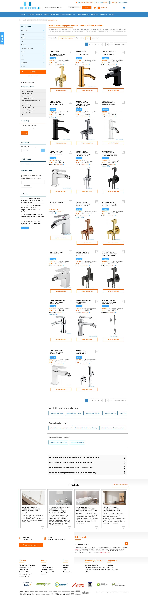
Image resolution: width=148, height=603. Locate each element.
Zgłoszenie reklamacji (91, 553)
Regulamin (77, 537)
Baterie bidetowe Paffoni (74, 401)
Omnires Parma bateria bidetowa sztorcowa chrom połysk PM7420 (56, 150)
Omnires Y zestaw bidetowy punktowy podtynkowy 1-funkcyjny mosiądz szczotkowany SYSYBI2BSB (109, 199)
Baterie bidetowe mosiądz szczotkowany (112, 416)
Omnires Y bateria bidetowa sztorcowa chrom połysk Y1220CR (108, 100)
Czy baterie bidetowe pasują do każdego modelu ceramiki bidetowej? (72, 461)
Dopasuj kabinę (24, 564)
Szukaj (28, 72)
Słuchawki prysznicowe (28, 110)
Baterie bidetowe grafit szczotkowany (61, 416)
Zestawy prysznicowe (28, 98)
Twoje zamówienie (112, 558)
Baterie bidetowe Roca (56, 401)
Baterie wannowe (27, 93)
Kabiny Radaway (83, 15)
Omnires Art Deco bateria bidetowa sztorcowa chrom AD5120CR (57, 296)
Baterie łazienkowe (27, 82)
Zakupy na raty (23, 558)
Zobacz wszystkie (120, 473)
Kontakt (65, 555)
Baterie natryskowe (27, 96)
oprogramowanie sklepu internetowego (118, 580)
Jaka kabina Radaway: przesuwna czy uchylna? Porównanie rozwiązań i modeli (31, 200)
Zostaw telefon (26, 185)
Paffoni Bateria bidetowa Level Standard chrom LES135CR (57, 198)
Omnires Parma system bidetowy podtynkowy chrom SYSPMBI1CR (109, 296)
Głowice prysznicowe (28, 107)
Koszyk (111, 15)
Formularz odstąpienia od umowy (95, 555)
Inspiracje (66, 553)
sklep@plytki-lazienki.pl (56, 528)
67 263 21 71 (28, 528)
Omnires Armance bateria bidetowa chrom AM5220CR (83, 296)
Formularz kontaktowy (31, 533)
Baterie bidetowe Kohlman (92, 401)
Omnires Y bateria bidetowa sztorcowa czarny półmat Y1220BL (56, 100)
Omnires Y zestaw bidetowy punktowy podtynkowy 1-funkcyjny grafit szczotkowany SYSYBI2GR (109, 249)
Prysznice (30, 15)
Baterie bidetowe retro (77, 430)
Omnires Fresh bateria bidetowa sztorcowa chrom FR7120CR (56, 248)
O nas (64, 558)
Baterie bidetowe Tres (110, 401)
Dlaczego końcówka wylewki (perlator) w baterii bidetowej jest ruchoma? (74, 445)
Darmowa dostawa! (25, 562)
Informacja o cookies (101, 580)
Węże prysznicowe (27, 112)
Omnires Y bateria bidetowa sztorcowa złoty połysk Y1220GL (82, 53)
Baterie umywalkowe (28, 91)
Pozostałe (94, 15)
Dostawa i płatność (25, 555)
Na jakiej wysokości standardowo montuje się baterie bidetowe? (71, 456)
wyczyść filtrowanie (33, 76)
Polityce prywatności (104, 540)
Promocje (103, 15)
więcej (25, 227)
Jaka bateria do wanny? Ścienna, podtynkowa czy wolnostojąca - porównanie (32, 216)
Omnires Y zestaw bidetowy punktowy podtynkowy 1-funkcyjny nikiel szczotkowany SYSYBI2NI (83, 101)
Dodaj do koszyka (60, 90)
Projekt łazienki (67, 560)
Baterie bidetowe (27, 105)
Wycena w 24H (24, 560)
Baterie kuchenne (27, 103)
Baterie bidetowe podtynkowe (58, 430)
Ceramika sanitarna (67, 15)
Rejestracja (110, 555)
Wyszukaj (25, 121)
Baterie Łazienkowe (51, 15)
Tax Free (44, 562)
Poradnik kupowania (47, 555)
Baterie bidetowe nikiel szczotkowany (86, 416)
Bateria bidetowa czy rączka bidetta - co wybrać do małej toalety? (72, 450)
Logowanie (110, 553)
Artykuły (24, 194)
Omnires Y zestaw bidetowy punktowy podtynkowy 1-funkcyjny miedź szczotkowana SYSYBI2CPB (83, 199)
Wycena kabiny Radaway (27, 553)
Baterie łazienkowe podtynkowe (31, 100)
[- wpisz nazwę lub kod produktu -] (54, 7)
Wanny (23, 15)
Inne (23, 114)
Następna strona (120, 44)
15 (111, 44)
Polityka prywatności (47, 560)
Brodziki (39, 15)
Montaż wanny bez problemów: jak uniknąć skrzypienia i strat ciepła (31, 223)
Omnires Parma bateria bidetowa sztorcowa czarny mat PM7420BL (109, 53)
